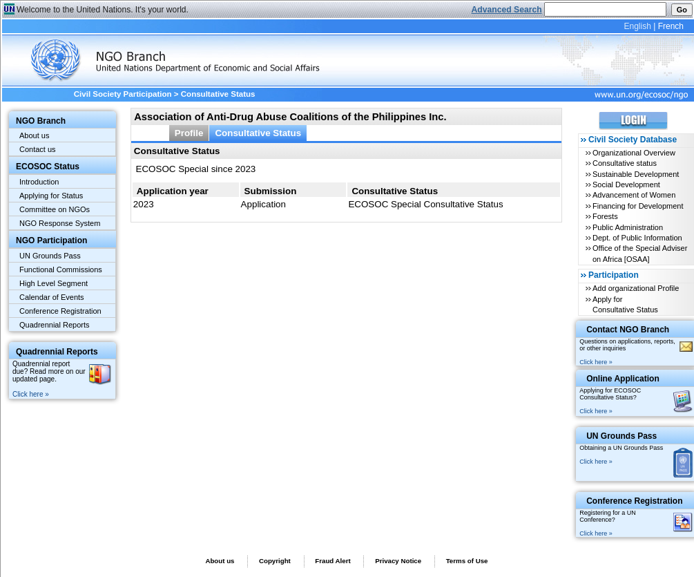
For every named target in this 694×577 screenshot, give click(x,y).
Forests (605, 216)
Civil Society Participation (123, 94)
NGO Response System (59, 223)
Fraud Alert (332, 561)
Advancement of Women (633, 195)
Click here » (30, 394)
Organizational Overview (633, 153)
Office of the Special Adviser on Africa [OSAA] (639, 253)
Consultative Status (258, 133)
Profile (189, 133)
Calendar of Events (51, 297)
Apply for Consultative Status (625, 304)
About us (34, 135)
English (637, 26)
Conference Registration (60, 311)
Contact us (37, 149)
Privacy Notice (398, 561)
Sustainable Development (635, 174)
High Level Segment (53, 283)
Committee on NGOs (54, 209)
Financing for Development (637, 206)
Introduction (39, 182)
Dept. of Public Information (637, 238)
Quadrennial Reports (54, 325)
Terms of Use (467, 561)
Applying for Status (51, 195)
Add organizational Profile (635, 288)
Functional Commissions (60, 269)
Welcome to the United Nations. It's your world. (103, 10)
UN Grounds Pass (50, 256)
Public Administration (627, 227)
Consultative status (624, 163)
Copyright (275, 561)
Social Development (626, 184)
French (671, 26)
